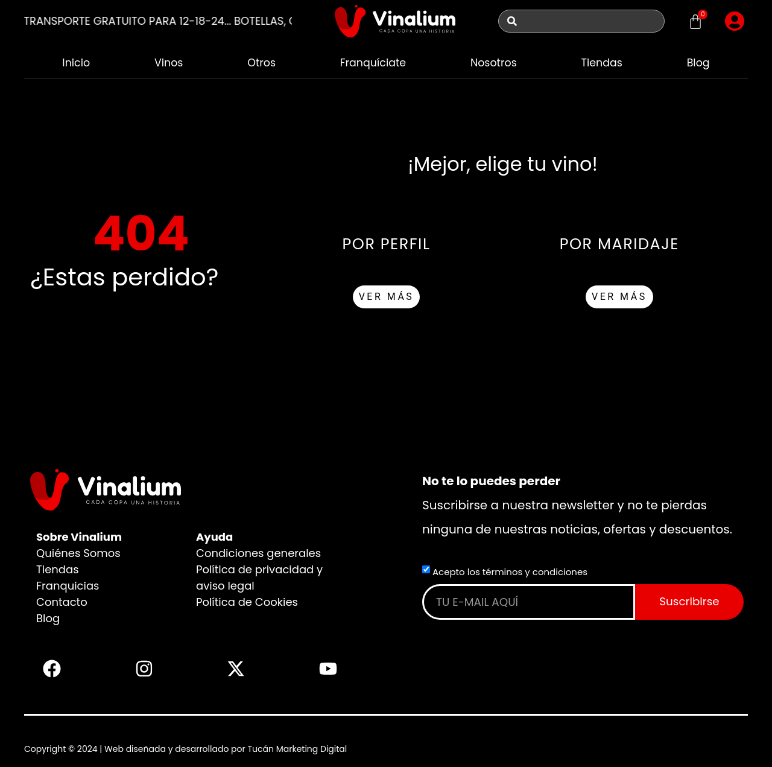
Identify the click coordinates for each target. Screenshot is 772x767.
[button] (734, 21)
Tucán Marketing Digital (297, 749)
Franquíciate (372, 62)
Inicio (76, 62)
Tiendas (602, 62)
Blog (698, 62)
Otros (260, 62)
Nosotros (493, 62)
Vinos (168, 62)
